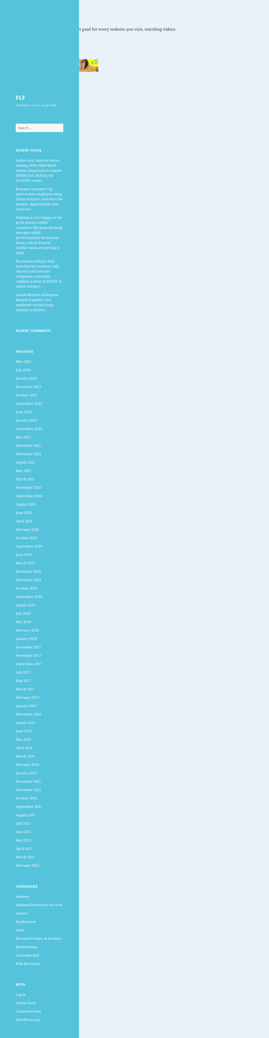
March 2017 (25, 689)
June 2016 (24, 731)
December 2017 (28, 647)
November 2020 (28, 487)
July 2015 (23, 823)
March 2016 (25, 756)
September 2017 (29, 664)
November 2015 (28, 790)
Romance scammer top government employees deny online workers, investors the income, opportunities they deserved (39, 199)
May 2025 (23, 361)
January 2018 (26, 638)
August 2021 (25, 462)
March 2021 (25, 479)
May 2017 (23, 680)
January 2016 (26, 773)
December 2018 (28, 571)
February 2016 (27, 764)
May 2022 (23, 437)
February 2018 (27, 630)
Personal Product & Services (38, 938)
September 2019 (29, 546)
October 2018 (26, 588)
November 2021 (28, 454)
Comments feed (28, 1011)
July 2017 (23, 672)
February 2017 (27, 697)
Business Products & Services (39, 905)
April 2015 (24, 848)
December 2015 (28, 781)
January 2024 (26, 378)
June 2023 (24, 412)
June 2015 (24, 832)
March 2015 (25, 857)
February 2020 (27, 529)
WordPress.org (28, 1019)
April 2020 (24, 521)
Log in (21, 994)
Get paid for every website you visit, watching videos (125, 29)
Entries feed (25, 1003)
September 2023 (29, 403)
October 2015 (26, 798)
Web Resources (28, 963)
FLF (20, 97)
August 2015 (25, 815)
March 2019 (25, 563)
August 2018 (25, 605)
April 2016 (24, 748)
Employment (26, 921)
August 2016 (25, 722)
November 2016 (28, 714)
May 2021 (23, 470)
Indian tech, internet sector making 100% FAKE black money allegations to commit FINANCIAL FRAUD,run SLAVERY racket (39, 170)
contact (22, 913)
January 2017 (26, 706)
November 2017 (28, 655)
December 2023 (28, 386)
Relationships (26, 947)
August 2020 (25, 504)
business (22, 896)
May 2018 (23, 622)
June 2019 (24, 554)
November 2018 (28, 580)
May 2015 (23, 840)
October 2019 (26, 538)
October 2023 (26, 395)
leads (20, 930)
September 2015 (29, 806)
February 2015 (27, 865)
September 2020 (29, 496)
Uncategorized (27, 955)
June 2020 (24, 512)
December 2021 (28, 445)
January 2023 (26, 420)
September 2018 (29, 596)
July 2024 (23, 370)
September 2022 (29, 428)
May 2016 (23, 739)
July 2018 (23, 613)
